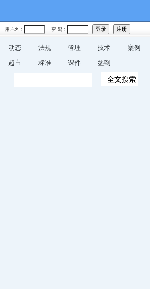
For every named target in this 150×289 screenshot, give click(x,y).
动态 (14, 47)
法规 (44, 47)
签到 (104, 62)
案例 (134, 47)
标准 (44, 62)
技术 (104, 47)
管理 (74, 47)
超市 (14, 62)
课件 (74, 62)
